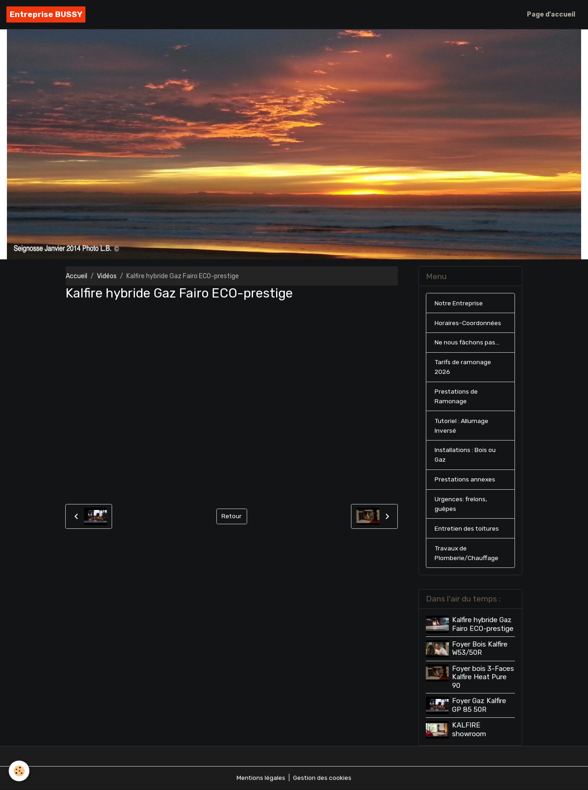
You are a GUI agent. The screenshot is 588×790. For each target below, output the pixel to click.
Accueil (76, 276)
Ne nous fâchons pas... (467, 343)
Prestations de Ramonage (457, 397)
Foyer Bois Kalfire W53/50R (480, 649)
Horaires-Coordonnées (468, 323)
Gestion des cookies (322, 778)
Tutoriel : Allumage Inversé (462, 426)
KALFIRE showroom (469, 729)
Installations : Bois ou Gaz (466, 455)
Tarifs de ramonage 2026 (463, 367)
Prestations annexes (466, 480)
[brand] (45, 14)
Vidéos (107, 276)
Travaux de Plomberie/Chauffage (466, 554)
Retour (231, 516)
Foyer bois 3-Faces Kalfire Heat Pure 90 (483, 678)
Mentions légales (260, 778)
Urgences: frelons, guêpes (461, 505)
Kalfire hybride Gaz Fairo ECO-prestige (483, 625)
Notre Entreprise (459, 303)
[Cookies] (19, 771)
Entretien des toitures (468, 529)
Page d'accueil (551, 14)
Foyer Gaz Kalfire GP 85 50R (479, 706)
